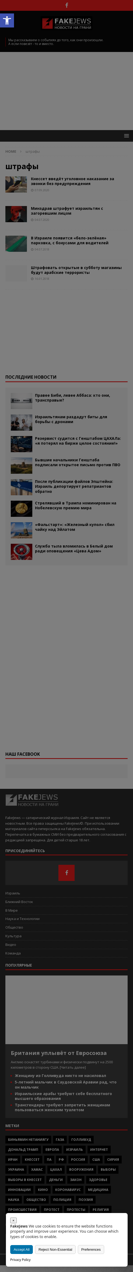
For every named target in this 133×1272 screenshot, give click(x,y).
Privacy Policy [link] (20, 1259)
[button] (7, 20)
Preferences (91, 1249)
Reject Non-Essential (55, 1249)
